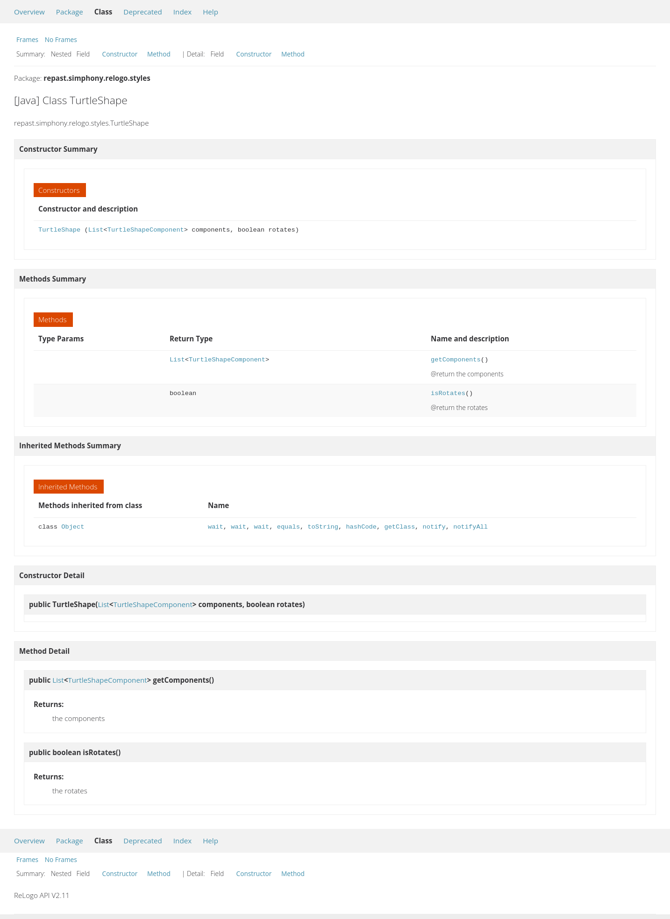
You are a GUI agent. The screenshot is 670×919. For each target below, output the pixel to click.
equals (288, 527)
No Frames (61, 39)
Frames (27, 39)
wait (215, 527)
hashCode (361, 527)
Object (72, 527)
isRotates (448, 393)
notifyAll (470, 527)
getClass (399, 527)
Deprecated (142, 11)
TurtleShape (59, 230)
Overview (29, 11)
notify (433, 527)
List (96, 230)
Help (210, 11)
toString (322, 527)
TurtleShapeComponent (145, 230)
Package (69, 11)
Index (182, 11)
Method (159, 53)
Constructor (120, 53)
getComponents (456, 359)
